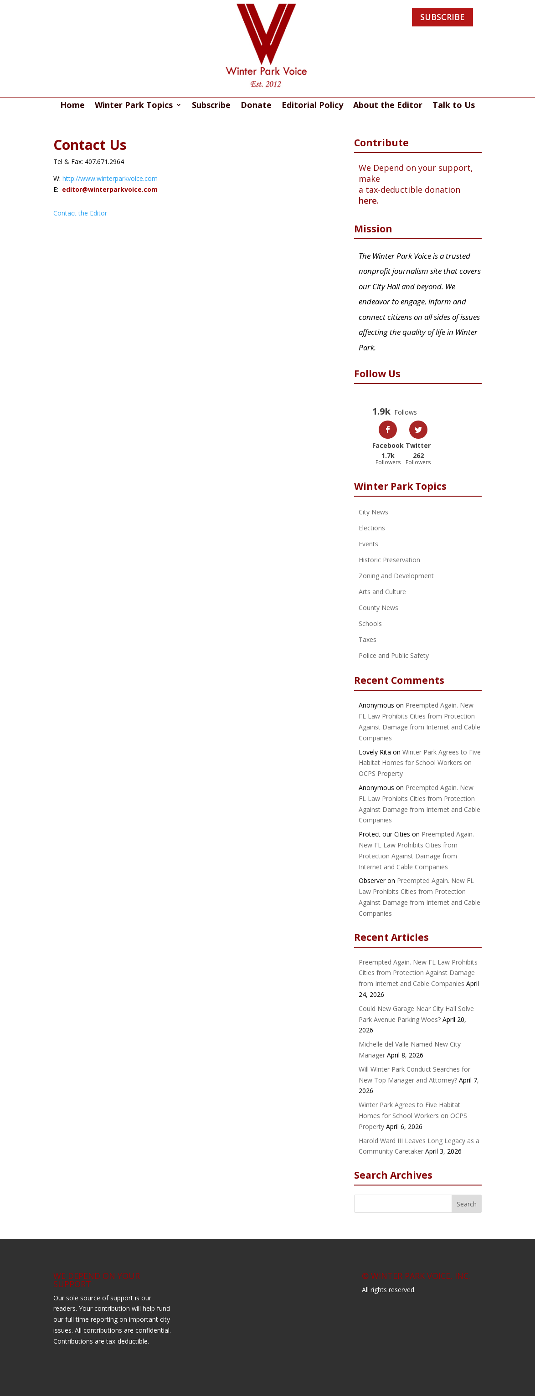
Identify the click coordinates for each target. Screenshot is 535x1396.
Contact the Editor (80, 213)
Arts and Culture (382, 591)
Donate (256, 106)
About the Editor (387, 106)
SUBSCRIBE (442, 16)
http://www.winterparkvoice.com (110, 178)
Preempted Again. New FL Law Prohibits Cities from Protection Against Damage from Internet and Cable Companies (418, 973)
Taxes (367, 639)
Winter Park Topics (134, 106)
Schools (370, 623)
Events (368, 543)
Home (72, 106)
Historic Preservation (389, 559)
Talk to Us (453, 106)
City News (373, 512)
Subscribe (211, 106)
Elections (372, 528)
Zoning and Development (396, 575)
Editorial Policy (312, 106)
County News (378, 607)
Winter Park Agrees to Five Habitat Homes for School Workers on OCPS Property (420, 763)
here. (369, 200)
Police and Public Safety (394, 655)
